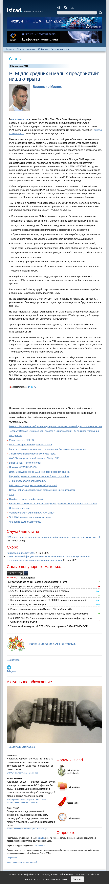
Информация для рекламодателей (22, 862)
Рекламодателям (60, 49)
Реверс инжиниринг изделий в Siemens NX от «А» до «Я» (41, 609)
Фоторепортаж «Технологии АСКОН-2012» (32, 512)
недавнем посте (19, 119)
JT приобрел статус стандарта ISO (27, 481)
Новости (9, 49)
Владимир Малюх (47, 87)
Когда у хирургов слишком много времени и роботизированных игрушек (47, 449)
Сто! (11, 494)
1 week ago (34, 802)
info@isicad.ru (40, 845)
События (43, 49)
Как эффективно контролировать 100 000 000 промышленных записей (48, 600)
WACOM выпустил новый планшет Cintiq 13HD (34, 458)
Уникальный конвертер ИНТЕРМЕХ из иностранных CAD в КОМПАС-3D (49, 626)
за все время (28, 577)
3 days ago (33, 773)
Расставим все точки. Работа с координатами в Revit (38, 582)
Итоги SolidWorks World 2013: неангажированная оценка (39, 472)
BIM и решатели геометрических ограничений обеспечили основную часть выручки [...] (53, 537)
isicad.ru (41, 838)
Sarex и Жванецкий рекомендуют (28, 604)
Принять (77, 879)
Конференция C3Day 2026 (21, 553)
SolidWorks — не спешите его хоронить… (31, 517)
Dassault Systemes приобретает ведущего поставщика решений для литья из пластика (55, 426)
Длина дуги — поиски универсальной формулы (35, 586)
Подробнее (12, 857)
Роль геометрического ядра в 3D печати (30, 444)
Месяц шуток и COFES (21, 440)
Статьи (20, 49)
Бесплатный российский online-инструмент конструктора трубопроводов (49, 613)
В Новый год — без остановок (25, 462)
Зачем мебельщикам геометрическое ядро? (32, 453)
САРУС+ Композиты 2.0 (17, 773)
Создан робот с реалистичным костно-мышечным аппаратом (42, 490)
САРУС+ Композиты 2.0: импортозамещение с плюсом (39, 591)
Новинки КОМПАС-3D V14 (23, 467)
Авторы (31, 49)
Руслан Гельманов (14, 778)
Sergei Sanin (11, 755)
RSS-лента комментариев (21, 747)
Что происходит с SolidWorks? (25, 521)
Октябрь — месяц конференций (26, 499)
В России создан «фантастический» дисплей (33, 485)
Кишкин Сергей (13, 808)
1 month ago (42, 829)
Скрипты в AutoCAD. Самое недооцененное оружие (38, 595)
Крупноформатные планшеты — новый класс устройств (39, 476)
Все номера (13, 660)
